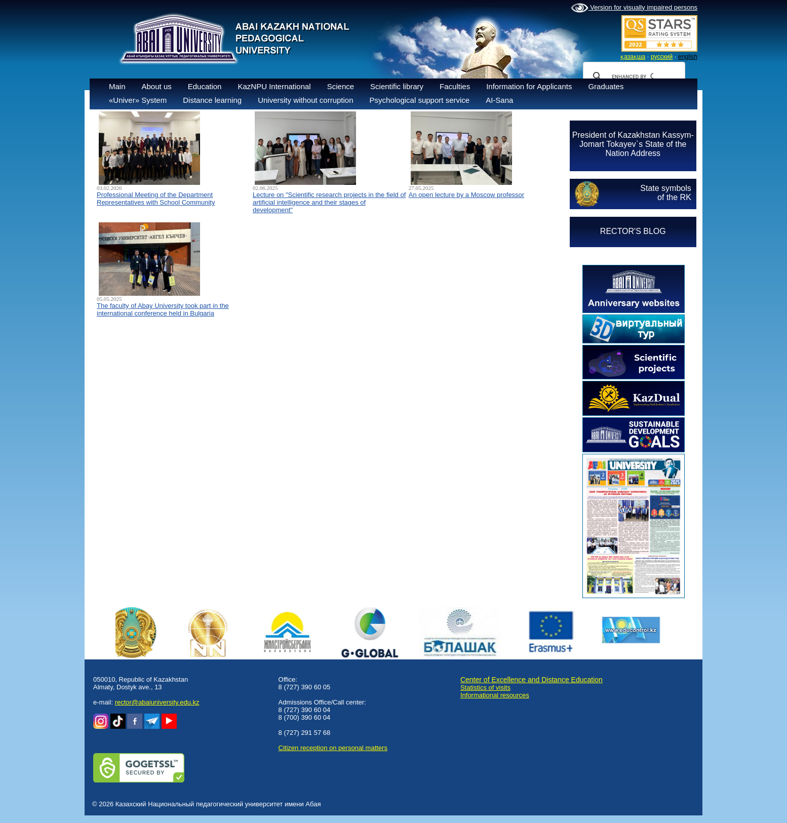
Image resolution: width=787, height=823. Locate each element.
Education (205, 86)
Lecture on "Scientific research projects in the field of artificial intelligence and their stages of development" (329, 202)
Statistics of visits (485, 687)
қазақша (632, 56)
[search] (632, 76)
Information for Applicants (529, 86)
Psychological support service (420, 100)
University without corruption (305, 100)
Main (117, 86)
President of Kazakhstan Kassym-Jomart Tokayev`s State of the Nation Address (633, 144)
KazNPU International (274, 86)
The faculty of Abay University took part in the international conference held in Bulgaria (163, 309)
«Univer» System (138, 100)
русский (662, 56)
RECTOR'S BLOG (633, 231)
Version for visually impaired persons (634, 8)
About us (157, 86)
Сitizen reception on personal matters (333, 748)
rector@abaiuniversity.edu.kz (157, 702)
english (687, 56)
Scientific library (396, 86)
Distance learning (212, 100)
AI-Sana (499, 100)
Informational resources (494, 695)
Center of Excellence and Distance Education (531, 680)
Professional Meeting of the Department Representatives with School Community (156, 198)
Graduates (605, 86)
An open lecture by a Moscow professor (466, 195)
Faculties (455, 86)
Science (340, 86)
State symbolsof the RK (665, 193)
